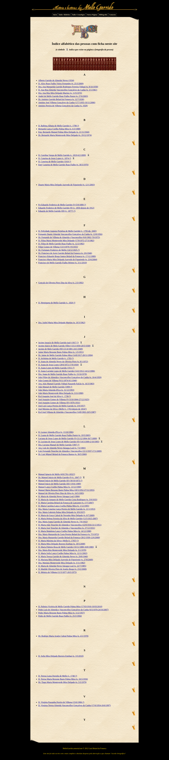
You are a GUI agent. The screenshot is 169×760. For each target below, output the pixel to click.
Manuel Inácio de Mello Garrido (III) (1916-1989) (59, 484)
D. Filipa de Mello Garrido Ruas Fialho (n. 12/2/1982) (61, 244)
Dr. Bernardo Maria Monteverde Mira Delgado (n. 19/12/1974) (65, 135)
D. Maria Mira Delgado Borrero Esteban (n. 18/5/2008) (61, 544)
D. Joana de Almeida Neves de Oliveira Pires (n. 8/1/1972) (63, 361)
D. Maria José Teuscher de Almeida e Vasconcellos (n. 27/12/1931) (66, 528)
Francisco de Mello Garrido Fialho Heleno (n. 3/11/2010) (62, 263)
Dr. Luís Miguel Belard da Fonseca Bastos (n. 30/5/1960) (62, 454)
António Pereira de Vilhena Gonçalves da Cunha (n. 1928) (63, 106)
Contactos (112, 15)
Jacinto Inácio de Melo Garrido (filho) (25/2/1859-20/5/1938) (64, 346)
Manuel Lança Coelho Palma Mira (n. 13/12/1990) (59, 487)
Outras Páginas (92, 15)
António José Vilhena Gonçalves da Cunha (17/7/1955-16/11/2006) (66, 102)
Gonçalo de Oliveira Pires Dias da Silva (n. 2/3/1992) (61, 283)
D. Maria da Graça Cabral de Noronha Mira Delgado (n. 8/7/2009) (66, 515)
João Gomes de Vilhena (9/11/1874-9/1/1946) (57, 380)
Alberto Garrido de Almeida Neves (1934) (56, 80)
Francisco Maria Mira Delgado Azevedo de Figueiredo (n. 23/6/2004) (67, 259)
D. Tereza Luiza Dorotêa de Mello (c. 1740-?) (57, 676)
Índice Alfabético (64, 15)
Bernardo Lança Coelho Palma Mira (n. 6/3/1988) (59, 129)
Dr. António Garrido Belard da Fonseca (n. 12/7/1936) (61, 99)
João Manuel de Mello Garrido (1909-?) (55, 387)
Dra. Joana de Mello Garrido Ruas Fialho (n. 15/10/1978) (62, 374)
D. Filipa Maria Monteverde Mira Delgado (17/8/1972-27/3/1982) (66, 240)
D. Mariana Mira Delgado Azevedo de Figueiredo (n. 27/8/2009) (65, 560)
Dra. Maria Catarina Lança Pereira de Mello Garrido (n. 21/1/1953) (66, 509)
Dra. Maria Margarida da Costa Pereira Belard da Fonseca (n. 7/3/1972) (68, 534)
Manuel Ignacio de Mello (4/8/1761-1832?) (56, 474)
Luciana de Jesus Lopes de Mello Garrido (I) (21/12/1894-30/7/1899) (67, 438)
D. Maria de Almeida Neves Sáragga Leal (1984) (59, 496)
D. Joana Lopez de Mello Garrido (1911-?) (56, 368)
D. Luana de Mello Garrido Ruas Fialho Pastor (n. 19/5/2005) (64, 435)
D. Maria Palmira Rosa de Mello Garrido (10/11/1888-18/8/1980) (66, 547)
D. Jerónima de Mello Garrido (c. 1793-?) (56, 358)
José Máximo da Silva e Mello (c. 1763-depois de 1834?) (62, 409)
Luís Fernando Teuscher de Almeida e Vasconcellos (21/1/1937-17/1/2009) (70, 451)
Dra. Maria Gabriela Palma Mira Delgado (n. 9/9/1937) (61, 512)
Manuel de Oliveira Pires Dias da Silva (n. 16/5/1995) (61, 493)
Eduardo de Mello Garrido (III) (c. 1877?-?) (56, 211)
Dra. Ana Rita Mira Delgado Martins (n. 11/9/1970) (60, 93)
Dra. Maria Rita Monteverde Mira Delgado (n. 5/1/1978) (62, 550)
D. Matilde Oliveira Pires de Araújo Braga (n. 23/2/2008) (62, 569)
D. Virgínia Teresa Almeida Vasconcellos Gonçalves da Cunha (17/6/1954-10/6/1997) (74, 705)
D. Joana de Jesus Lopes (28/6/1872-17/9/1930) (58, 365)
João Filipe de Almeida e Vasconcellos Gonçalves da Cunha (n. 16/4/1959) (69, 377)
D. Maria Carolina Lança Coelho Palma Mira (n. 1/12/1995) (63, 506)
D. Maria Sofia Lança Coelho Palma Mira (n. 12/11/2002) (62, 553)
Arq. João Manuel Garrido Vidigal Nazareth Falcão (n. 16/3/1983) (66, 384)
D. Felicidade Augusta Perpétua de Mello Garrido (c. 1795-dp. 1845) (67, 231)
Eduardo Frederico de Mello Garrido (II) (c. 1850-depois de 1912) (66, 208)
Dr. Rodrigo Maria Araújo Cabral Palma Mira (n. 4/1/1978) (63, 636)
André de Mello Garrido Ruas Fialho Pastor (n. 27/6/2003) (63, 96)
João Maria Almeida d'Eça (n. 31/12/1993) (56, 390)
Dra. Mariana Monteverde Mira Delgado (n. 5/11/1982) (61, 563)
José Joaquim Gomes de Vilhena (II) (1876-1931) (59, 403)
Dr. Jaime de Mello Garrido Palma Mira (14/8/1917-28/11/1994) (65, 355)
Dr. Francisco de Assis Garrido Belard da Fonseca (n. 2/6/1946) (65, 253)
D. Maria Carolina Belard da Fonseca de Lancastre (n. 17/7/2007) (66, 503)
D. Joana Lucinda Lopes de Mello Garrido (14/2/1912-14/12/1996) (66, 371)
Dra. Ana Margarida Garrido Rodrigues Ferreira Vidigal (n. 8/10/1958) (68, 87)
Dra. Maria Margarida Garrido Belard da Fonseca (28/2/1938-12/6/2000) (69, 537)
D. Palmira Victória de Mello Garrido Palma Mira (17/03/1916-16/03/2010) (70, 606)
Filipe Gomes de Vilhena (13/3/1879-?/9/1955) (58, 247)
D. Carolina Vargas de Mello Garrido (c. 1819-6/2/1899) (62, 155)
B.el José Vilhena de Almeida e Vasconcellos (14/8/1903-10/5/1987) (67, 412)
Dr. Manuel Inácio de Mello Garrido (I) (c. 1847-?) (59, 477)
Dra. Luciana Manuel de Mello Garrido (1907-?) (58, 445)
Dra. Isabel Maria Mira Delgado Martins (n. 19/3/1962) (61, 322)
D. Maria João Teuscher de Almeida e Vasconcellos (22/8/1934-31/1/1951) (69, 525)
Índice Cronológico (78, 15)
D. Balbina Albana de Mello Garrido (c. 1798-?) (58, 126)
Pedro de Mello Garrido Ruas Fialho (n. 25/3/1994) (60, 616)
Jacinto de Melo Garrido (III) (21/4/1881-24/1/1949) (60, 349)
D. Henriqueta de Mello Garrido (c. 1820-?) (56, 303)
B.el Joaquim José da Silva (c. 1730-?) (54, 396)
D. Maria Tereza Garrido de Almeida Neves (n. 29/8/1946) (63, 556)
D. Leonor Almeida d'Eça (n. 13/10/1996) (55, 432)
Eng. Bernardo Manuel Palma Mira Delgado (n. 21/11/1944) (63, 132)
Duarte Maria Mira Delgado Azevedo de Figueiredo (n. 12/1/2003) (66, 185)
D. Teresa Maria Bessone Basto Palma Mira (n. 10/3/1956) (63, 679)
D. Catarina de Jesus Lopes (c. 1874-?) (54, 158)
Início (55, 15)
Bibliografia (103, 15)
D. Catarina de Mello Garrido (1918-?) (54, 161)
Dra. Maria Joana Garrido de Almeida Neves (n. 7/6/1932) (63, 522)
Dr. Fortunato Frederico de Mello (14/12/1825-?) (59, 250)
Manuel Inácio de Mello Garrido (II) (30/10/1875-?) (60, 480)
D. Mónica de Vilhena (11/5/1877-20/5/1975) (57, 572)
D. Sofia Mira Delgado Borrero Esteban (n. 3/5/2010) (61, 656)
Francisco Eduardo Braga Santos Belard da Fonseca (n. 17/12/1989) (67, 256)
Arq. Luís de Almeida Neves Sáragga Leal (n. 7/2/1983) (62, 448)
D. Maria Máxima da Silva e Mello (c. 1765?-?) (58, 541)
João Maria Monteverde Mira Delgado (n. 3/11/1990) (60, 393)
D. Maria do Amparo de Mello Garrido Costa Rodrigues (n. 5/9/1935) (67, 499)
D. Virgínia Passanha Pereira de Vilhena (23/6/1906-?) (61, 702)
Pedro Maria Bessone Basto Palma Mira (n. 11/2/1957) (61, 613)
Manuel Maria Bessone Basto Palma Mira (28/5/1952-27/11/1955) (66, 490)
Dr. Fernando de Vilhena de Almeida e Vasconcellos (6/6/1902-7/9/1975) (69, 237)
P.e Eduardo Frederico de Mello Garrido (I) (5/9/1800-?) (62, 205)
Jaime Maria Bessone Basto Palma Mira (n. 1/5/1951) (61, 352)
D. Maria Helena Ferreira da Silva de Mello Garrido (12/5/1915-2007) (68, 518)
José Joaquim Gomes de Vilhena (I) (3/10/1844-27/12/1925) (63, 399)
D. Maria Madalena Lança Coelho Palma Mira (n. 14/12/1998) (64, 531)
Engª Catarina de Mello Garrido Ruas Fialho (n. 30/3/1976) (63, 165)
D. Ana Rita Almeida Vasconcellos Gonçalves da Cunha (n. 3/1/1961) (67, 90)
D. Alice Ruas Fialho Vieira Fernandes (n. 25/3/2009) (60, 83)
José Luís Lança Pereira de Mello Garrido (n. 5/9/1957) (61, 406)
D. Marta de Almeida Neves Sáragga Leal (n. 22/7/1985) (62, 566)
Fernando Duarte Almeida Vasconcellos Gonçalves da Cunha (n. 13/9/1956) (70, 234)
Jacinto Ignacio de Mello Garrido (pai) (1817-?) (58, 342)
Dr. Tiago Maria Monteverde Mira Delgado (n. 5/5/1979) (62, 682)
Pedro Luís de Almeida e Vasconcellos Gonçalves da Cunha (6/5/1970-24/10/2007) (73, 610)
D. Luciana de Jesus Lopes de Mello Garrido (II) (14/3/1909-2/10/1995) (68, 442)
